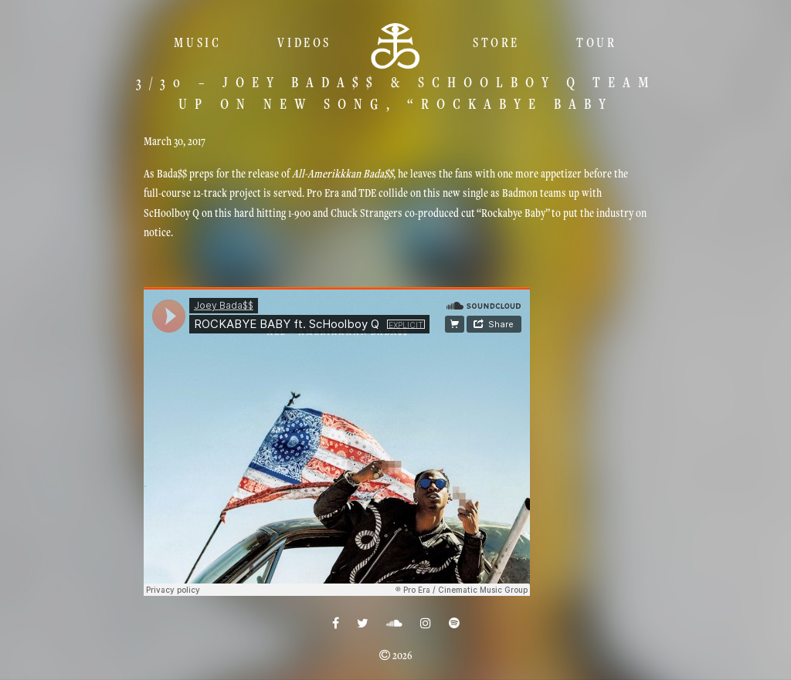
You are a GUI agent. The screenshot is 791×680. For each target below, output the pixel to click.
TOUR (596, 42)
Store (496, 42)
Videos (304, 42)
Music (197, 42)
